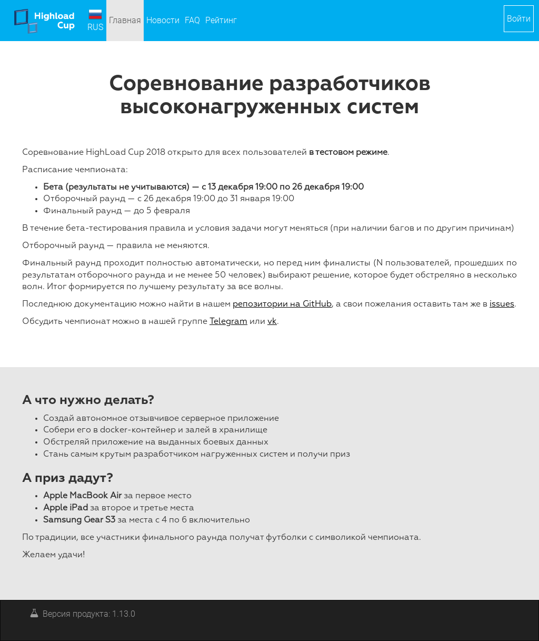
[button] (519, 18)
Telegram (228, 322)
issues (502, 304)
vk (272, 322)
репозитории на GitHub (282, 304)
